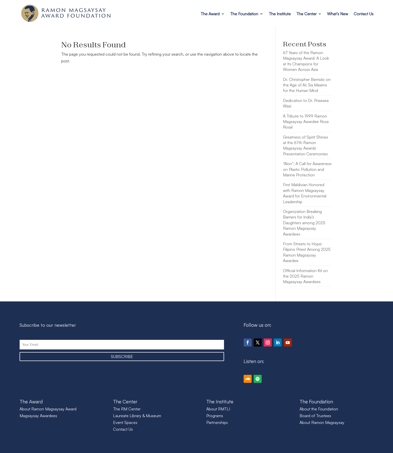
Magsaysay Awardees (38, 415)
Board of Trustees (315, 415)
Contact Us (363, 13)
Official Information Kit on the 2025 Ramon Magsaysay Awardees (305, 276)
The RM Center (127, 408)
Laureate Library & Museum (137, 415)
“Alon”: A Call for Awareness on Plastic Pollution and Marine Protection (307, 169)
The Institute (280, 13)
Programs (214, 415)
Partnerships (217, 422)
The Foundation (244, 13)
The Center (306, 13)
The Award (210, 13)
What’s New (337, 13)
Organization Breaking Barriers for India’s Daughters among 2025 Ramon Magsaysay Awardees (304, 223)
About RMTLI (218, 408)
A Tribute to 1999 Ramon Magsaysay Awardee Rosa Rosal (306, 122)
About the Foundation (319, 408)
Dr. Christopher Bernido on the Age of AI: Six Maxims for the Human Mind (307, 85)
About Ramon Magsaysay (322, 422)
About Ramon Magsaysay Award (48, 408)
